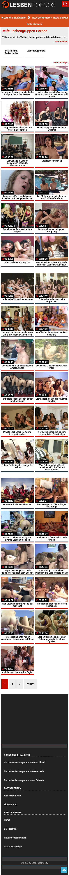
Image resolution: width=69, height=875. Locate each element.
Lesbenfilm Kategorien (13, 17)
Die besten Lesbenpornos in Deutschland (24, 762)
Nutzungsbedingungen (15, 837)
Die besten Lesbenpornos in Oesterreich (24, 771)
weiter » (30, 684)
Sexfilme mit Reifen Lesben (12, 52)
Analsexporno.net (13, 795)
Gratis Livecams (34, 24)
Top (64, 870)
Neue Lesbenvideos (40, 17)
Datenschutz (10, 829)
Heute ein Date (60, 17)
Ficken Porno (10, 804)
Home (7, 820)
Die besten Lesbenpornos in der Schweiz (24, 780)
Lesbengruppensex (35, 50)
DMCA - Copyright (13, 846)
